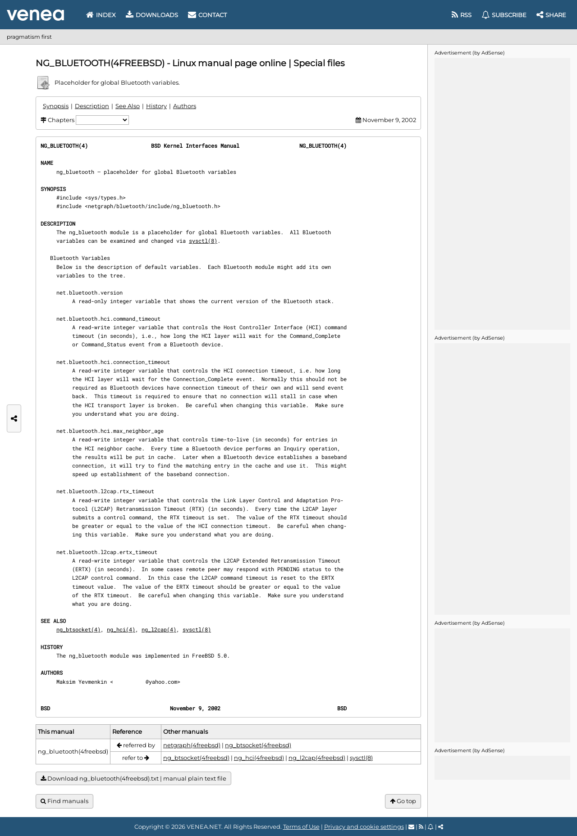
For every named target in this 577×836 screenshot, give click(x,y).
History (156, 105)
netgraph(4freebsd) (191, 745)
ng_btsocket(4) (78, 629)
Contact (207, 15)
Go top (403, 801)
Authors (184, 105)
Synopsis (56, 105)
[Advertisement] (502, 193)
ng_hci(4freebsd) (259, 757)
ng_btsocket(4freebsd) (258, 745)
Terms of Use (301, 826)
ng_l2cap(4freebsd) (316, 757)
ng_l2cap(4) (159, 629)
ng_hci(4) (121, 629)
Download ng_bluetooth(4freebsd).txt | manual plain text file (133, 778)
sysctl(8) (203, 240)
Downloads (152, 15)
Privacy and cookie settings (364, 826)
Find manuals (64, 801)
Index (101, 15)
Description (92, 105)
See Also (127, 105)
